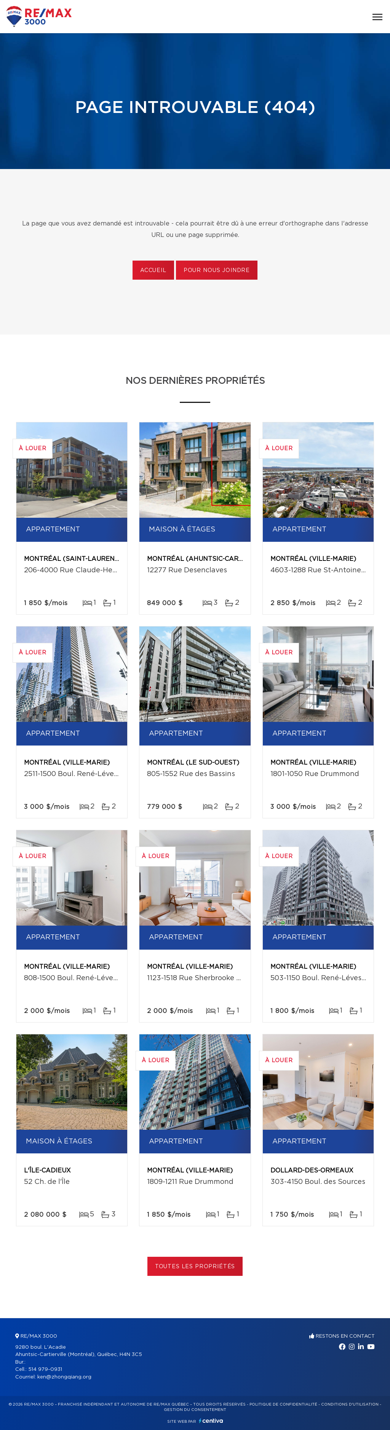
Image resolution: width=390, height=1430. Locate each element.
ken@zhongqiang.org (64, 1377)
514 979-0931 (45, 1369)
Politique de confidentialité (283, 1404)
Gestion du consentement (195, 1410)
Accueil (153, 270)
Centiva (211, 1420)
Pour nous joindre (217, 270)
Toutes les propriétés (195, 1266)
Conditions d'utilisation (350, 1404)
